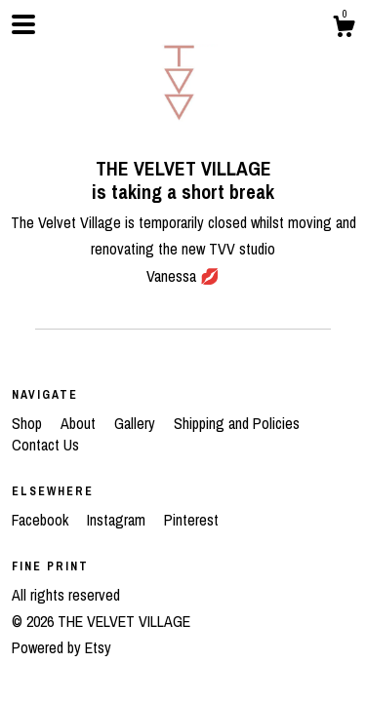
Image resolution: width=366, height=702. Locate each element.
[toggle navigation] (23, 24)
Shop (29, 423)
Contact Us (45, 444)
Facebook (42, 519)
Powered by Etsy (61, 647)
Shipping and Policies (237, 423)
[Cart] (343, 29)
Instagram (118, 519)
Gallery (136, 423)
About (80, 423)
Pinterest (191, 519)
